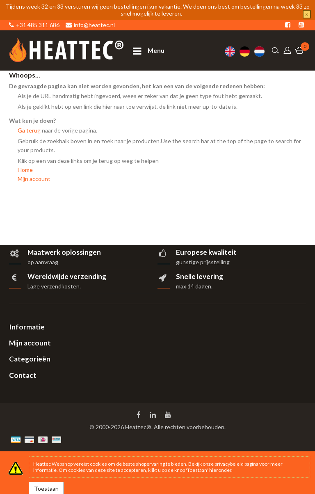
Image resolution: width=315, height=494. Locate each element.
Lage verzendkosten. (54, 286)
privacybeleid (229, 464)
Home (25, 169)
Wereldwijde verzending (66, 276)
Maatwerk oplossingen (64, 252)
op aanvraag (42, 261)
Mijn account (34, 178)
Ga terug (29, 130)
